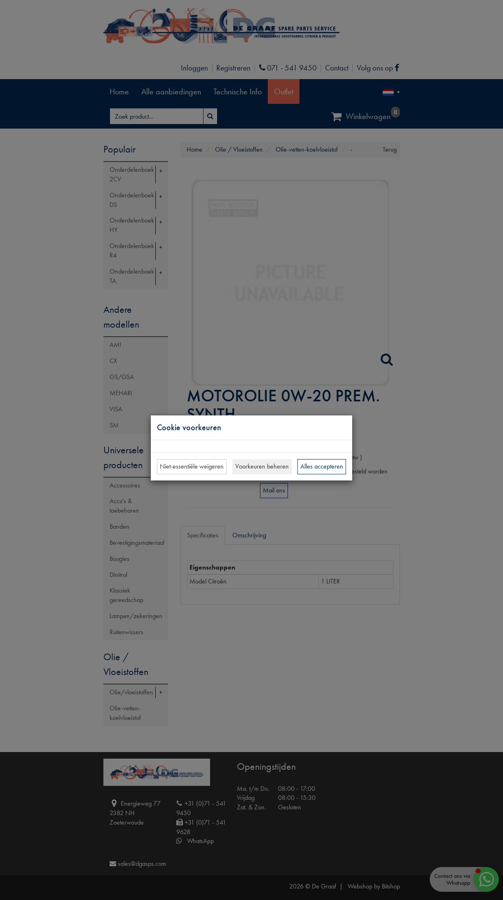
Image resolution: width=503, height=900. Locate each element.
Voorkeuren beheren (262, 466)
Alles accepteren (321, 466)
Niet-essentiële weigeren (192, 466)
